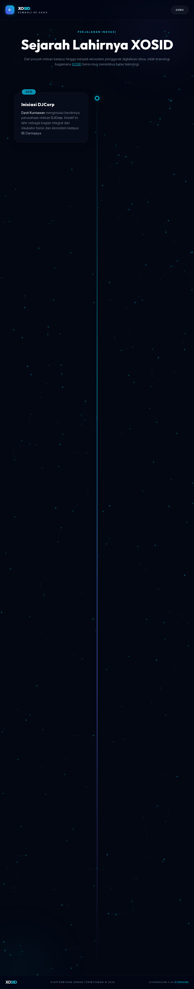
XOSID (76, 64)
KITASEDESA (182, 982)
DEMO (180, 10)
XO (11, 982)
